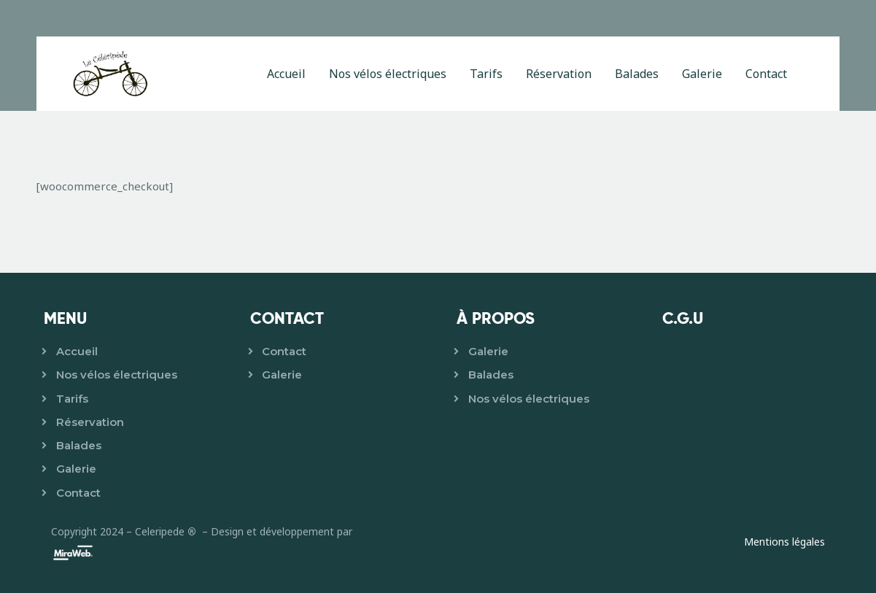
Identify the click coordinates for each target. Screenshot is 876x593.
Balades (78, 445)
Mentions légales (784, 542)
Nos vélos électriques (116, 374)
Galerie (76, 469)
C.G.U (682, 318)
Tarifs (72, 399)
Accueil (77, 351)
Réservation (90, 422)
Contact (78, 493)
